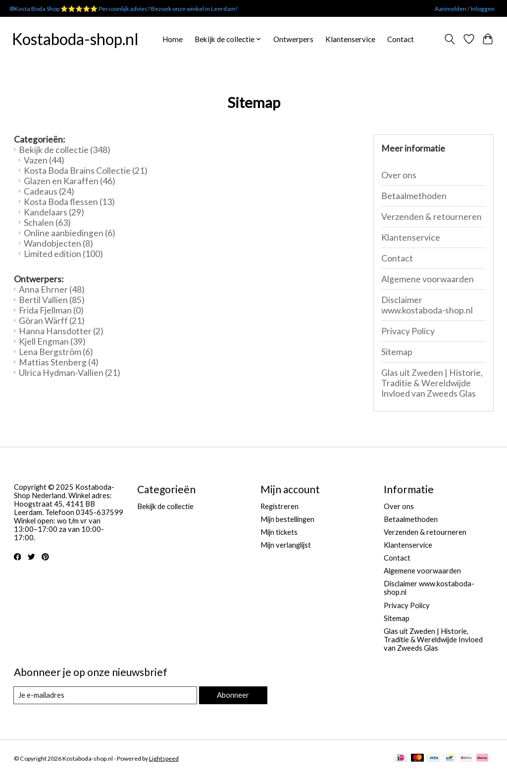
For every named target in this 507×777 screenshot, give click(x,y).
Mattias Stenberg (59, 362)
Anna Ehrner (52, 289)
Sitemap (396, 352)
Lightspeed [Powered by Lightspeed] (164, 758)
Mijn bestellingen (287, 519)
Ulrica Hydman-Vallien (69, 372)
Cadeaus (49, 191)
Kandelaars (54, 212)
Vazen (44, 160)
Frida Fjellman (51, 310)
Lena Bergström (56, 352)
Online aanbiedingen (69, 233)
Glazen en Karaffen (69, 181)
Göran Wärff (52, 320)
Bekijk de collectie (64, 150)
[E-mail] (105, 695)
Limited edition (63, 254)
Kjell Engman (52, 341)
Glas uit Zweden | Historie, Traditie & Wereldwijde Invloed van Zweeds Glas (432, 383)
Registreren (279, 506)
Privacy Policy (408, 331)
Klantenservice (350, 39)
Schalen (47, 222)
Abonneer (233, 695)
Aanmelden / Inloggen (465, 8)
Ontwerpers (293, 39)
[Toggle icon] (449, 39)
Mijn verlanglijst (285, 545)
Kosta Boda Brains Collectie (86, 170)
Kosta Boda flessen (69, 202)
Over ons (398, 175)
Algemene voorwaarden (427, 279)
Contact (400, 39)
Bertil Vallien (52, 300)
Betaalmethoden (414, 196)
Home (172, 39)
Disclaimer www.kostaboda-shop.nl (427, 305)
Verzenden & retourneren (431, 216)
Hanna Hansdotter (61, 331)
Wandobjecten (58, 243)
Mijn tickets (279, 532)
